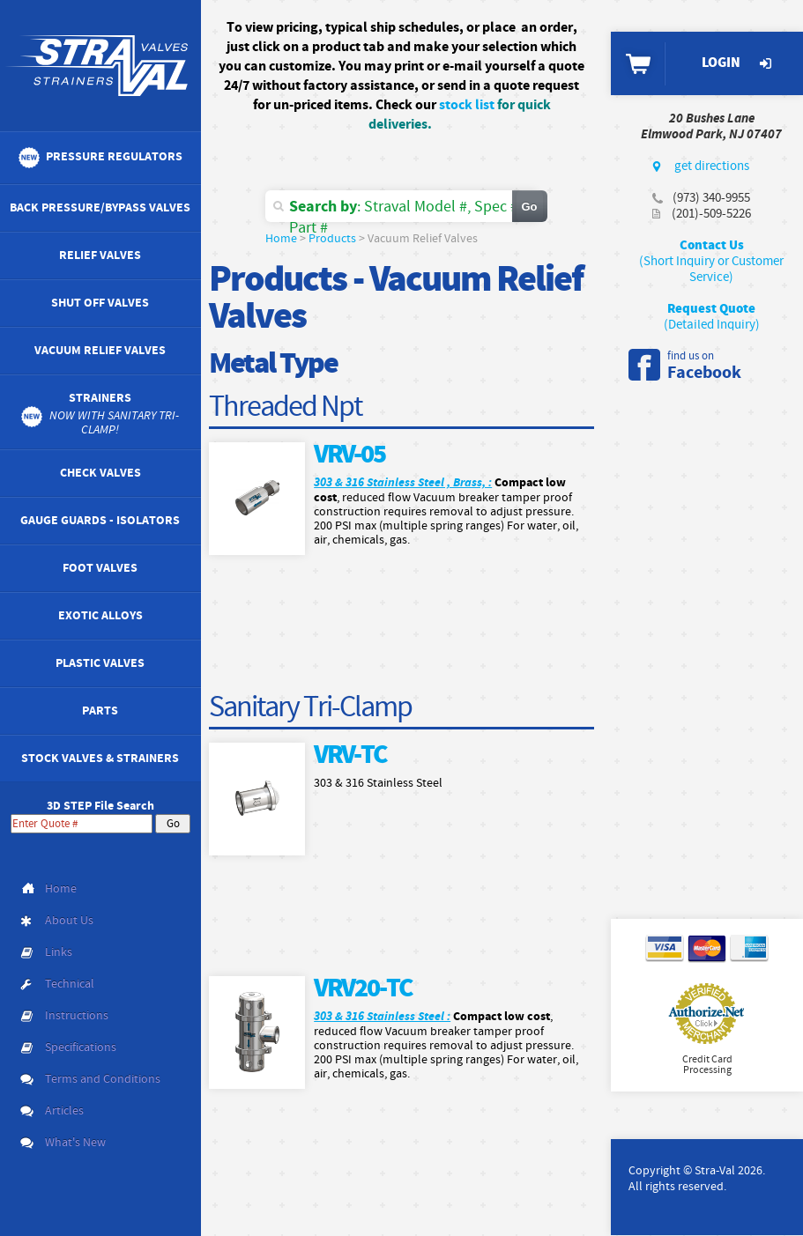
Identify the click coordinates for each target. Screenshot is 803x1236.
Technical (69, 984)
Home (281, 239)
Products (332, 239)
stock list (466, 105)
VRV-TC (350, 755)
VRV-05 (349, 455)
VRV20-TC (363, 989)
